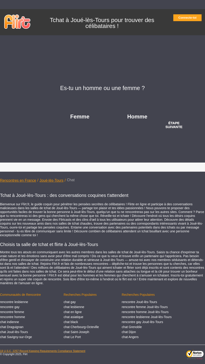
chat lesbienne (74, 307)
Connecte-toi (188, 17)
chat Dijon (129, 332)
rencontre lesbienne (14, 302)
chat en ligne (73, 312)
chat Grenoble (132, 327)
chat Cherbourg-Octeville (81, 327)
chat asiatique (73, 317)
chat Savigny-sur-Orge (16, 337)
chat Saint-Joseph (76, 332)
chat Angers (130, 337)
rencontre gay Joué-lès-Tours (142, 322)
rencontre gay (10, 307)
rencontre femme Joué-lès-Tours (145, 307)
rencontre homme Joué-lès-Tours (145, 312)
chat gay (70, 302)
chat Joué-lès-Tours (14, 332)
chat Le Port (72, 337)
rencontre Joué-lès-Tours (139, 302)
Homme (137, 116)
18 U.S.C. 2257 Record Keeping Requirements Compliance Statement (42, 351)
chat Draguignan (11, 327)
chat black (71, 322)
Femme (79, 116)
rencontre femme (12, 312)
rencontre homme (12, 317)
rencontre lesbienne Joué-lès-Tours (147, 317)
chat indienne (9, 322)
